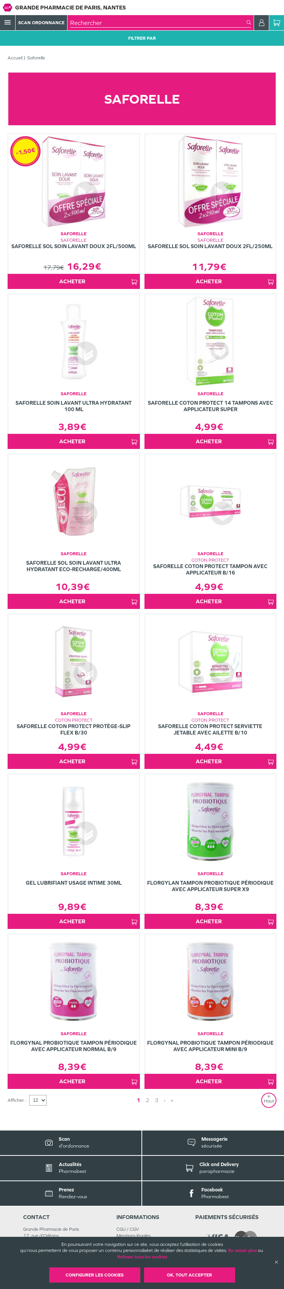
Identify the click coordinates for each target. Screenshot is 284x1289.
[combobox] (158, 23)
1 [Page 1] (138, 1100)
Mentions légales (133, 1235)
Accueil (15, 58)
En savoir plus (242, 1250)
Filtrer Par (142, 38)
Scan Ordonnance (41, 22)
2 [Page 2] (147, 1100)
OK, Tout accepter (189, 1275)
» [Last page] (172, 1100)
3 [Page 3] (156, 1100)
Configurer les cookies (95, 1275)
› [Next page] (164, 1100)
